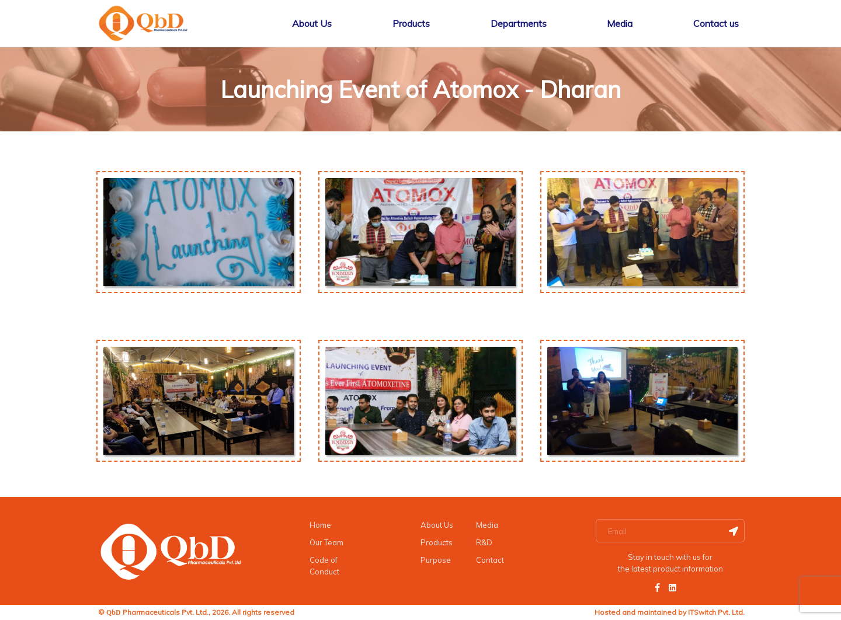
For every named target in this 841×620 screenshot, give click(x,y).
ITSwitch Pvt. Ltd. (716, 612)
